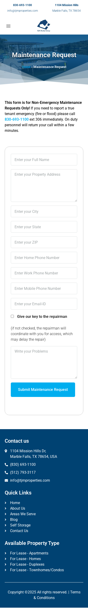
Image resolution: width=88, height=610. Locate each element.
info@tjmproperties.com (22, 10)
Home (26, 67)
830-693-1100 (22, 5)
